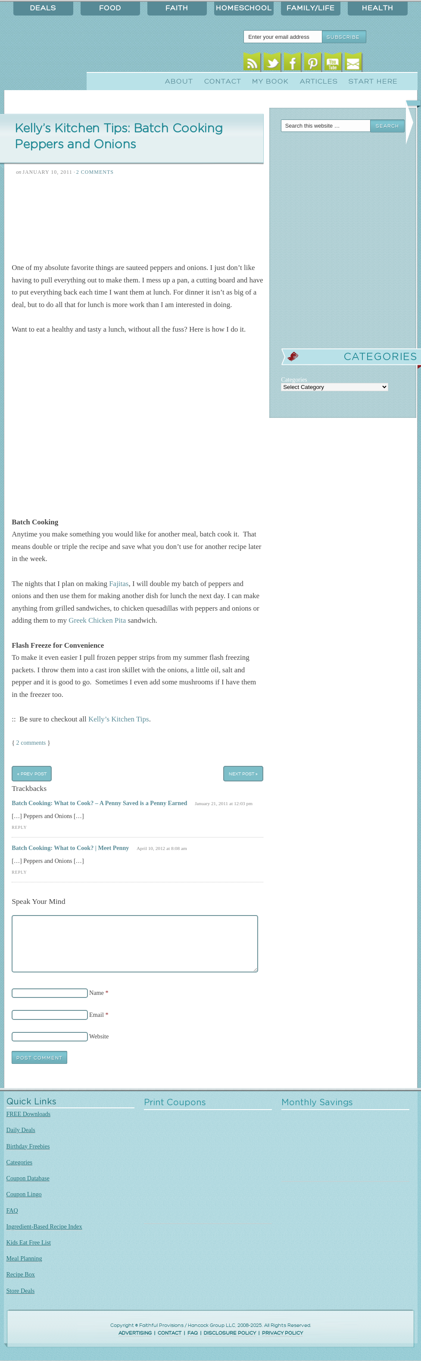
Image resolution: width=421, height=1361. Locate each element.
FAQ (12, 1210)
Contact (222, 81)
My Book (270, 81)
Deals (43, 8)
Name (96, 992)
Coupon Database (28, 1178)
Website (99, 1036)
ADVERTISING (135, 1333)
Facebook (292, 63)
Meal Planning (24, 1258)
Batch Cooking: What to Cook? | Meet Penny (70, 847)
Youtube (332, 63)
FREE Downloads (28, 1113)
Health (377, 8)
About (179, 81)
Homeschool (244, 8)
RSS (251, 63)
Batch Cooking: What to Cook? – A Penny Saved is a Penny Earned (99, 803)
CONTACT (169, 1333)
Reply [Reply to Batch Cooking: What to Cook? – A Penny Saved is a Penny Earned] (19, 827)
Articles (319, 81)
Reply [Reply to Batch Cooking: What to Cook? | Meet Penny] (19, 872)
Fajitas (118, 584)
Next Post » (243, 773)
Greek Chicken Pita (97, 620)
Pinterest (312, 63)
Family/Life (311, 8)
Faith (176, 8)
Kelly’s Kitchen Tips (118, 719)
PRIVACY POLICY (282, 1333)
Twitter (272, 63)
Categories (19, 1162)
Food (110, 8)
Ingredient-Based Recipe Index (44, 1226)
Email (353, 63)
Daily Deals (20, 1129)
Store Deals (20, 1290)
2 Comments (95, 172)
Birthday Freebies (28, 1146)
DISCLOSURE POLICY (230, 1333)
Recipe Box (20, 1274)
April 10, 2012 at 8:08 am (162, 848)
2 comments (31, 742)
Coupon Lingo (24, 1194)
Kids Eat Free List (28, 1242)
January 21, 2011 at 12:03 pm (224, 803)
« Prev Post (32, 773)
